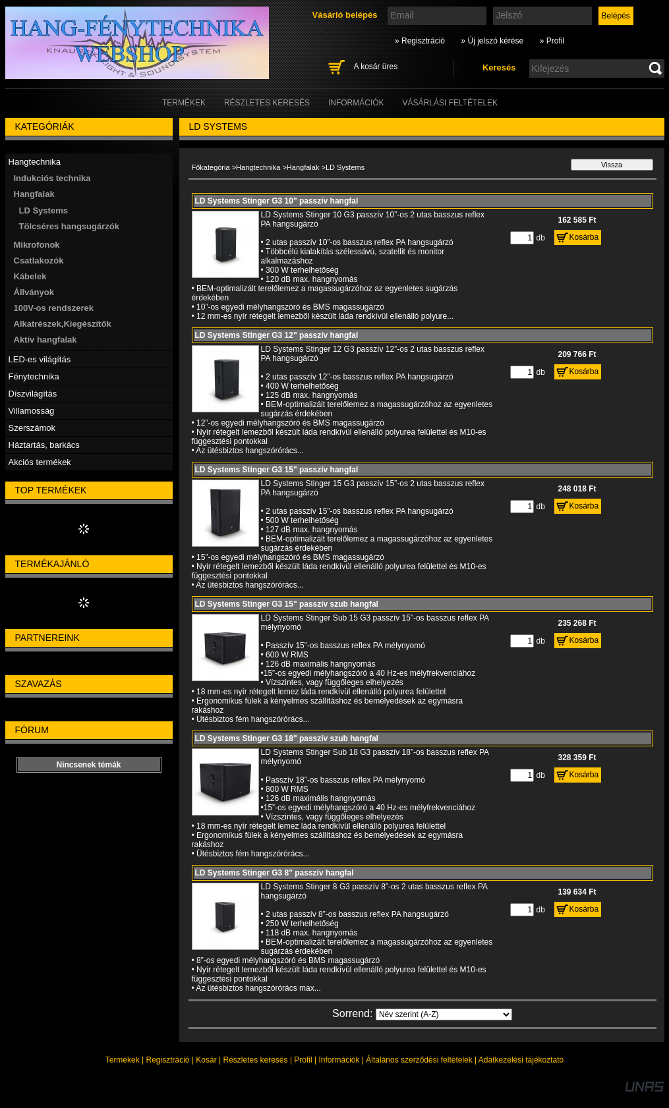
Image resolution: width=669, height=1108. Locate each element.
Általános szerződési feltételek (419, 1060)
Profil (303, 1060)
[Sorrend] (444, 1014)
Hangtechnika (258, 167)
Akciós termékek (40, 462)
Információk (338, 1060)
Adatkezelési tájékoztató (521, 1060)
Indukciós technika (52, 178)
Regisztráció (168, 1060)
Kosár (206, 1060)
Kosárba (584, 237)
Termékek (122, 1060)
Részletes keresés (255, 1060)
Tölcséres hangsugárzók (69, 226)
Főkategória (211, 167)
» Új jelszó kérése (492, 40)
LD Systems (43, 210)
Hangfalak (303, 167)
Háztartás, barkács (44, 445)
